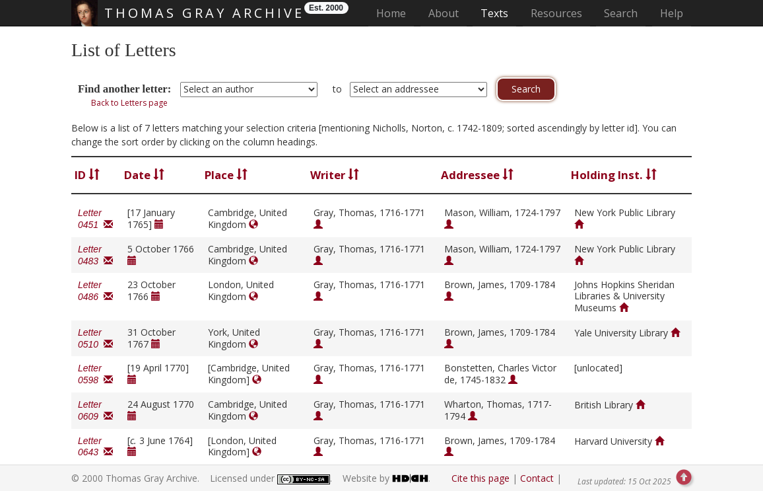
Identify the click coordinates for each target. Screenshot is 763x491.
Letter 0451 (95, 219)
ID (87, 174)
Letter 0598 (95, 374)
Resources (556, 13)
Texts (494, 13)
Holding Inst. (614, 174)
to (337, 89)
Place (226, 174)
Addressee (477, 174)
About (443, 13)
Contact (537, 478)
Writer (334, 174)
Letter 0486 (95, 291)
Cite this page (480, 478)
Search (621, 13)
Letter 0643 (95, 446)
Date (144, 174)
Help (671, 13)
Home (395, 12)
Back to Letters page (129, 102)
